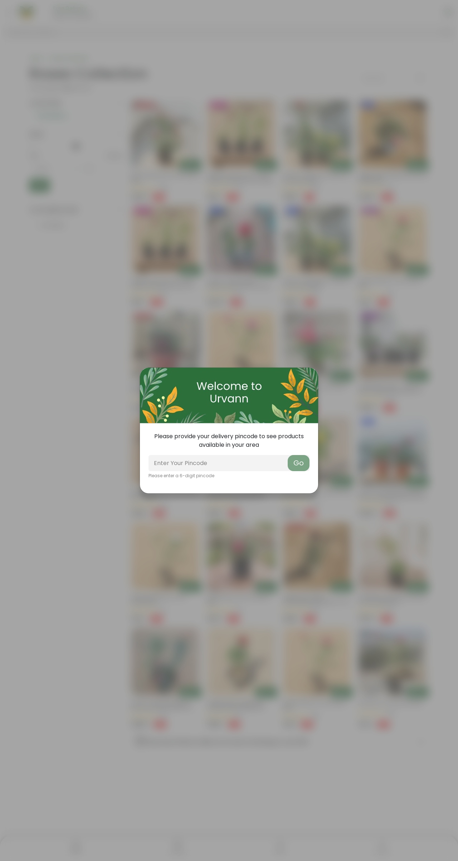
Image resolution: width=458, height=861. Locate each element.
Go (298, 463)
